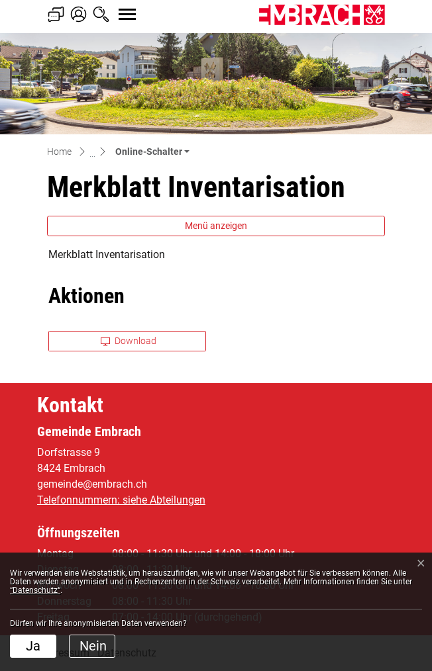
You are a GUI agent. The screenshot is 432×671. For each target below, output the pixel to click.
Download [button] (128, 341)
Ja (33, 646)
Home (59, 151)
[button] (152, 151)
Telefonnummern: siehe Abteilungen (121, 500)
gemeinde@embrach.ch (92, 484)
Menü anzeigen (216, 225)
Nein (93, 646)
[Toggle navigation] (115, 7)
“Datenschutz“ (35, 590)
